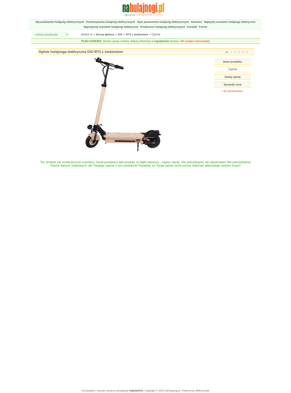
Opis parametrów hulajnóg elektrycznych (163, 21)
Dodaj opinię (233, 76)
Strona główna (105, 34)
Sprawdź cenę (232, 84)
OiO (120, 34)
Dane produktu (232, 61)
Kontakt (192, 26)
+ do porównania (232, 91)
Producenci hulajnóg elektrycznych (162, 26)
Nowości (196, 21)
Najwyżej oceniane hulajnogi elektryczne (230, 21)
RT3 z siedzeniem (137, 34)
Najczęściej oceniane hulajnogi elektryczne (111, 26)
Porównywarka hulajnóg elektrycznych (110, 21)
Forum (203, 26)
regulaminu (136, 390)
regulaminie (161, 41)
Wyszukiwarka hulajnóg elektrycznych (59, 21)
